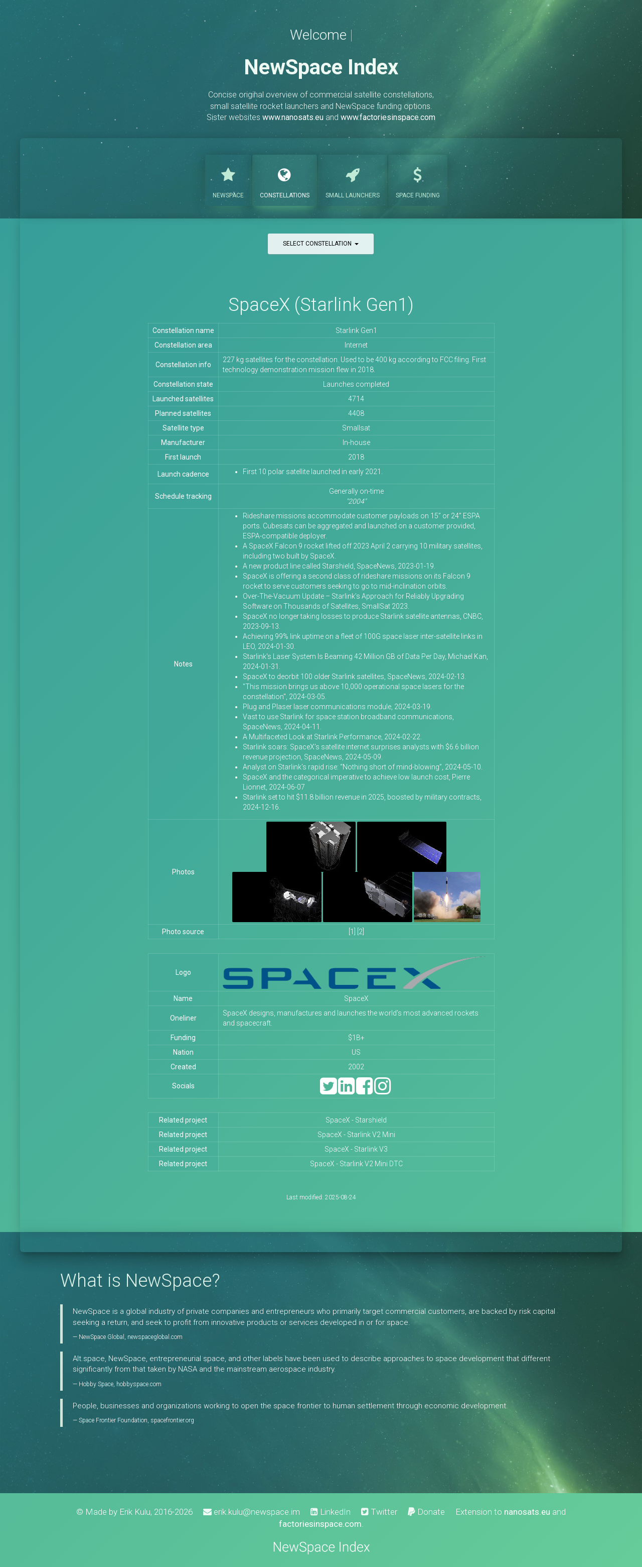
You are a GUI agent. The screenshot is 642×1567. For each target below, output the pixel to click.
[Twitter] (328, 1090)
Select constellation (321, 243)
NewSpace (228, 179)
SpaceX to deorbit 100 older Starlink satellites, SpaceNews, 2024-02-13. (354, 677)
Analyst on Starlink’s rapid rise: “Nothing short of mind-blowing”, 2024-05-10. (363, 767)
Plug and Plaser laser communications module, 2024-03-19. (337, 707)
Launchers (353, 179)
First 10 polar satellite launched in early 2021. (313, 472)
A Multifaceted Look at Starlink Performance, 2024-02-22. (332, 737)
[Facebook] (364, 1090)
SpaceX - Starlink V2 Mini (356, 1135)
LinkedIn (330, 1512)
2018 (356, 457)
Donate (426, 1512)
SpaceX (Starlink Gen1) (321, 304)
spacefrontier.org (172, 1420)
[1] (352, 932)
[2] (360, 932)
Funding (418, 179)
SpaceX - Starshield (356, 1120)
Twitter (379, 1512)
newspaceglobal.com (155, 1336)
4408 (356, 413)
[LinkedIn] (346, 1090)
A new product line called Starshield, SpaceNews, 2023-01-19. (339, 566)
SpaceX (356, 998)
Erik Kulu (134, 1512)
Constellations (284, 179)
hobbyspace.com (139, 1384)
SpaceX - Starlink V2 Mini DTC (356, 1164)
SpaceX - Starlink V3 (356, 1149)
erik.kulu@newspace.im (251, 1512)
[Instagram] (382, 1090)
